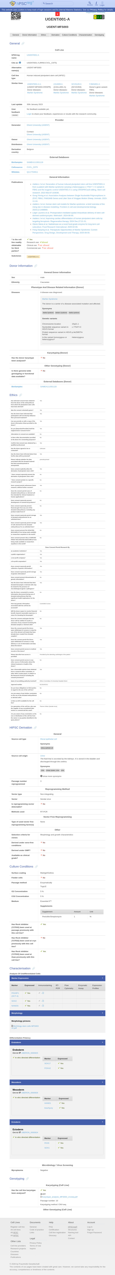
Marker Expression (20, 978)
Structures (72, 1230)
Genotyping (99, 35)
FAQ (51, 1227)
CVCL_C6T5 (32, 167)
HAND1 (47, 1103)
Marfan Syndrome (34, 93)
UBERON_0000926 (29, 1093)
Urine (42, 756)
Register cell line (17, 1227)
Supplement (47, 912)
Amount (77, 912)
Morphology (16, 1013)
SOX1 (47, 1148)
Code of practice (37, 1230)
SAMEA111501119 (35, 162)
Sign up (90, 1230)
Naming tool (73, 1233)
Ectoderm (15, 1122)
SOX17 (47, 1063)
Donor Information (29, 35)
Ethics (43, 35)
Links (32, 1233)
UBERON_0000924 (29, 1133)
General (15, 35)
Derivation (55, 35)
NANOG (15, 1006)
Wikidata (15, 172)
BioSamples (16, 162)
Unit (91, 912)
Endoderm (16, 1043)
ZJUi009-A (58, 84)
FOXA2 (47, 1068)
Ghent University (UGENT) (38, 125)
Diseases (14, 1254)
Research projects (18, 1249)
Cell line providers (18, 1246)
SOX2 (14, 1001)
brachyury (48, 1108)
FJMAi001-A (94, 84)
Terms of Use (35, 1246)
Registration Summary (95, 12)
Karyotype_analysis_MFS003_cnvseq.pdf (59, 1197)
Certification (54, 1230)
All (14, 1233)
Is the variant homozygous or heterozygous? (54, 338)
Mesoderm (16, 1082)
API (69, 1236)
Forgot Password (94, 1233)
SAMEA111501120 (48, 387)
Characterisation (85, 35)
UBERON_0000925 (29, 1053)
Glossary (52, 1236)
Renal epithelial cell (48, 739)
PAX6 (46, 1143)
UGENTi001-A (33, 55)
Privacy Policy (97, 10)
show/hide (15, 115)
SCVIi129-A (76, 84)
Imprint (33, 1249)
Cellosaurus (16, 167)
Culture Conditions (69, 35)
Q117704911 (32, 172)
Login (102, 3)
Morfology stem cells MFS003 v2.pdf (25, 1027)
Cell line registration (57, 1233)
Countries (14, 1251)
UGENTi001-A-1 (34, 84)
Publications (15, 1257)
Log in (89, 1227)
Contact (71, 1238)
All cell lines (15, 1230)
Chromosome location (51, 324)
